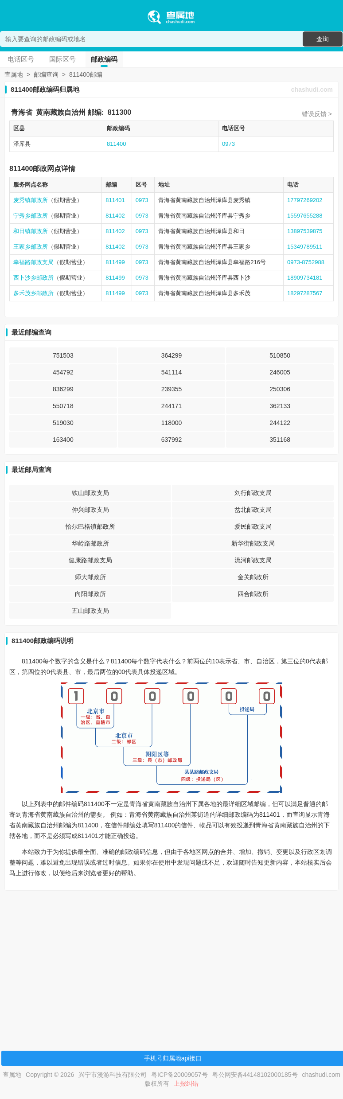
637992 (171, 439)
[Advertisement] (170, 959)
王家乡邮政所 (30, 246)
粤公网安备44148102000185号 (255, 1074)
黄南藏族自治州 (61, 112)
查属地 (13, 74)
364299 (171, 355)
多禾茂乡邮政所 (33, 293)
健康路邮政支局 (90, 560)
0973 (228, 143)
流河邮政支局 (253, 560)
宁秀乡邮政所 (30, 215)
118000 (171, 422)
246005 (279, 372)
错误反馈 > (317, 113)
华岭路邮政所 (90, 543)
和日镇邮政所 (30, 231)
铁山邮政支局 (90, 492)
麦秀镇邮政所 (30, 200)
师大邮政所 (90, 577)
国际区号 (62, 59)
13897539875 (305, 231)
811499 (115, 262)
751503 (63, 355)
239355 (171, 389)
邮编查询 (46, 74)
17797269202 (305, 200)
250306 (279, 389)
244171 (171, 405)
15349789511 (305, 246)
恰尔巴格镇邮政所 (90, 526)
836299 (63, 389)
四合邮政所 (253, 593)
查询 (322, 39)
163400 (63, 439)
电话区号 (21, 59)
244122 (279, 422)
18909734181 (305, 277)
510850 (279, 355)
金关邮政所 (253, 577)
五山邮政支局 (90, 610)
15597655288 (305, 215)
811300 (119, 112)
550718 (63, 405)
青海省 (21, 112)
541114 (171, 372)
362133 (279, 405)
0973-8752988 (305, 262)
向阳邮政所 (90, 593)
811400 (116, 143)
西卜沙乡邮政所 (33, 277)
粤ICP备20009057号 (179, 1074)
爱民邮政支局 (253, 526)
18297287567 (305, 293)
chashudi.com (312, 89)
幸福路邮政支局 (33, 262)
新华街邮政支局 (253, 543)
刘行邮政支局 (253, 492)
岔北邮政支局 (253, 509)
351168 (279, 439)
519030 (63, 422)
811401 (115, 200)
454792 (63, 372)
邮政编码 (104, 59)
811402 (115, 215)
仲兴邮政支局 (90, 509)
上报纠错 (186, 1083)
